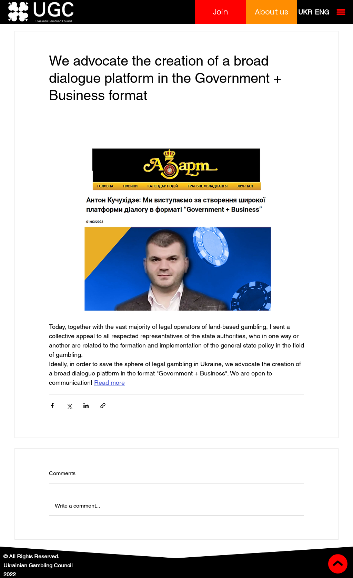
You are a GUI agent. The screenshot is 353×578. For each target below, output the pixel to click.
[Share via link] (103, 405)
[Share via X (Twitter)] (69, 405)
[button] (220, 12)
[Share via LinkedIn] (86, 405)
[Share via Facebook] (52, 405)
